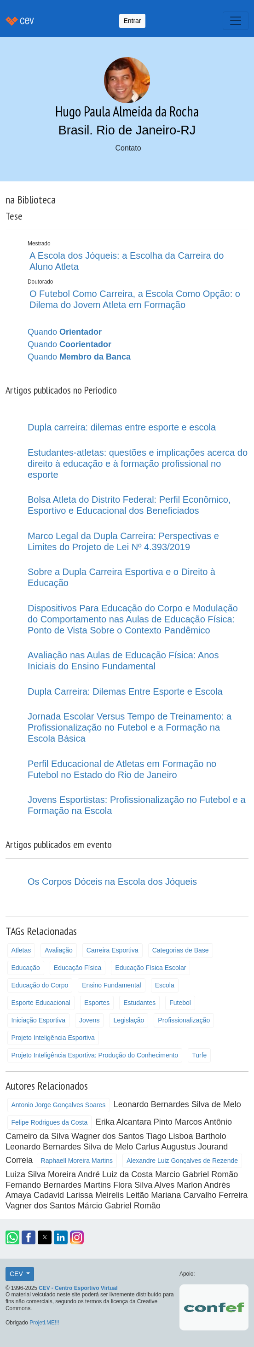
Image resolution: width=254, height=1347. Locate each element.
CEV (17, 1273)
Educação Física (78, 967)
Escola (164, 985)
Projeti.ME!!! (44, 1322)
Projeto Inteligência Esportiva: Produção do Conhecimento (95, 1055)
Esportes (97, 1002)
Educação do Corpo (40, 985)
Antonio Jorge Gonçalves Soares (59, 1105)
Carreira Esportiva (113, 950)
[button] (12, 1237)
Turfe (199, 1055)
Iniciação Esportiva (39, 1020)
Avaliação (58, 950)
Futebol (180, 1002)
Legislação (128, 1020)
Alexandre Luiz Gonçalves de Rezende (182, 1160)
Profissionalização (184, 1020)
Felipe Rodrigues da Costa (50, 1122)
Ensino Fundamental (111, 985)
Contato (128, 148)
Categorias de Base (180, 950)
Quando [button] (65, 332)
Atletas (21, 950)
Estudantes (139, 1002)
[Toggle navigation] (235, 21)
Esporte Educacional (41, 1002)
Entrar (132, 20)
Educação (26, 967)
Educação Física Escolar (150, 967)
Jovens (89, 1020)
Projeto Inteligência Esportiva (53, 1037)
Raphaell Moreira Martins (77, 1160)
